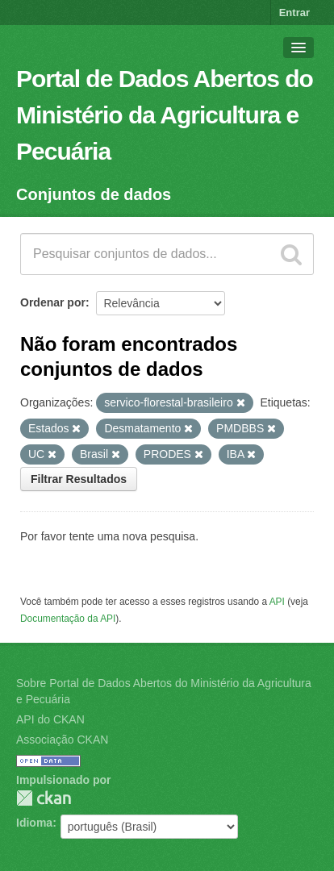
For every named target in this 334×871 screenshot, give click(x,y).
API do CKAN (50, 719)
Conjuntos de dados (93, 194)
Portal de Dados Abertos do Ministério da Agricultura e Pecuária (164, 115)
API (277, 601)
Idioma (34, 822)
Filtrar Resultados (79, 479)
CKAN (43, 798)
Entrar (294, 12)
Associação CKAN (62, 739)
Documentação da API (67, 618)
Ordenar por (53, 302)
